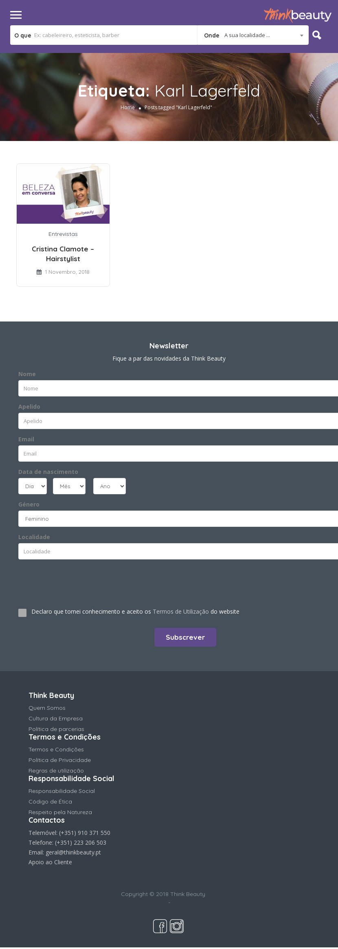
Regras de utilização (56, 770)
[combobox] (253, 35)
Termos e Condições (56, 749)
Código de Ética (50, 801)
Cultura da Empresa (56, 718)
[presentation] (67, 580)
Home (128, 107)
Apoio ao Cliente (50, 862)
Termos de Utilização (181, 611)
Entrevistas (63, 234)
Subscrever (185, 637)
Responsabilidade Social (62, 791)
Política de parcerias (56, 729)
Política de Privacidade (60, 760)
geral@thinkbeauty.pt (73, 852)
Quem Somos (47, 707)
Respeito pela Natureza (60, 812)
